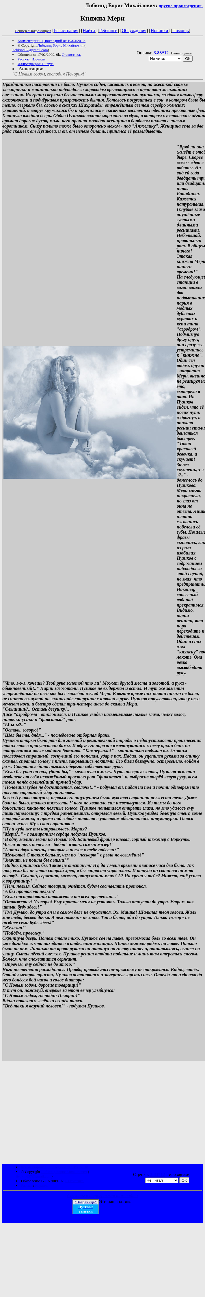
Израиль (38, 59)
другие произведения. (181, 5)
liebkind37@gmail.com (30, 50)
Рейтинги (108, 30)
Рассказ (24, 59)
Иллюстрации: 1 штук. (36, 64)
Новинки (159, 30)
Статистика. (71, 54)
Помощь (180, 30)
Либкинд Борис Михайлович (60, 45)
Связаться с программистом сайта (102, 1196)
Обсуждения (134, 30)
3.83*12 (161, 52)
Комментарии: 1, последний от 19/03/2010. (51, 40)
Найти (89, 30)
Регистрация (66, 30)
